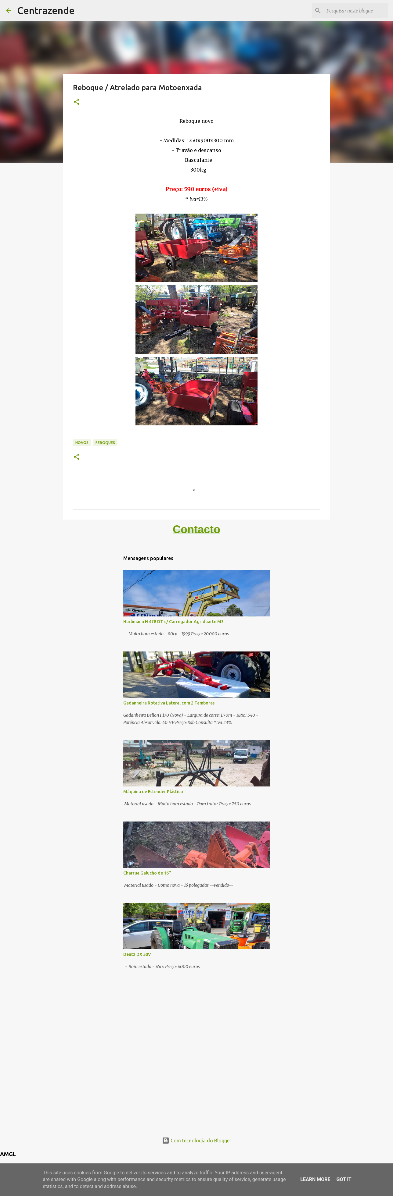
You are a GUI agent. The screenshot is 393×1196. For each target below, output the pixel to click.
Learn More (315, 1179)
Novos (81, 443)
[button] (76, 102)
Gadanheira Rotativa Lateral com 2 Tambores (169, 703)
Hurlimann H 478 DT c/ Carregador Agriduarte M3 (173, 621)
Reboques (105, 443)
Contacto (196, 529)
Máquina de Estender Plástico (153, 791)
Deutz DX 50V (137, 954)
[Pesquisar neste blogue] (356, 10)
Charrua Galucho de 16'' (147, 873)
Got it (343, 1179)
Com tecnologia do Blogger (196, 1140)
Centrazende (46, 10)
